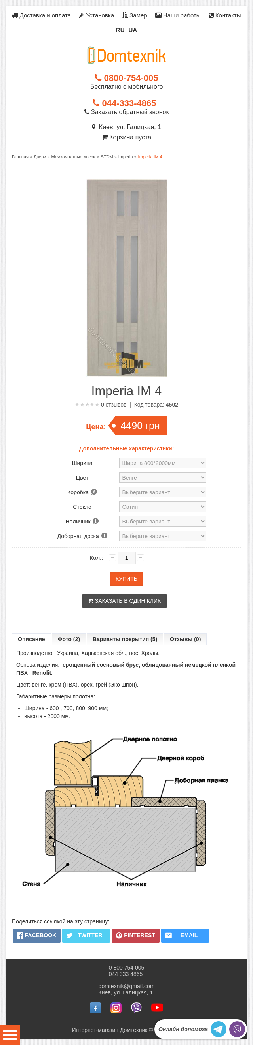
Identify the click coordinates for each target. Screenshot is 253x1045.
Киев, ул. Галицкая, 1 (126, 127)
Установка (96, 15)
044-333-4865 (124, 103)
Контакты (225, 15)
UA (133, 29)
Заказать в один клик (124, 601)
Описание (31, 639)
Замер (134, 15)
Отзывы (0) (185, 639)
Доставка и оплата (41, 15)
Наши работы (178, 15)
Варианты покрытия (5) (125, 639)
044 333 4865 (126, 974)
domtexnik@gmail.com (127, 986)
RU (120, 29)
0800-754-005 (126, 78)
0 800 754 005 (127, 967)
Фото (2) (69, 639)
